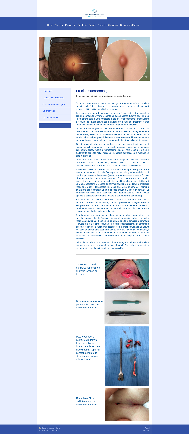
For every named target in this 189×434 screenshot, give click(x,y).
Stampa (43, 428)
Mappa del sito (54, 428)
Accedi (147, 428)
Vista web (146, 430)
